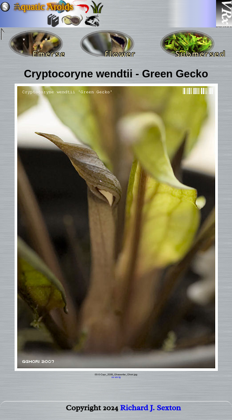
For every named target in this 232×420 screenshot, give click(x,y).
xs (113, 377)
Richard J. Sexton (150, 409)
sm (116, 377)
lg (119, 377)
